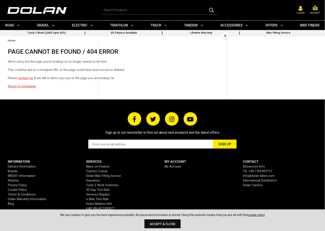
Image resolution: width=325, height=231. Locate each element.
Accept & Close (162, 224)
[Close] (225, 36)
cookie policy (256, 215)
